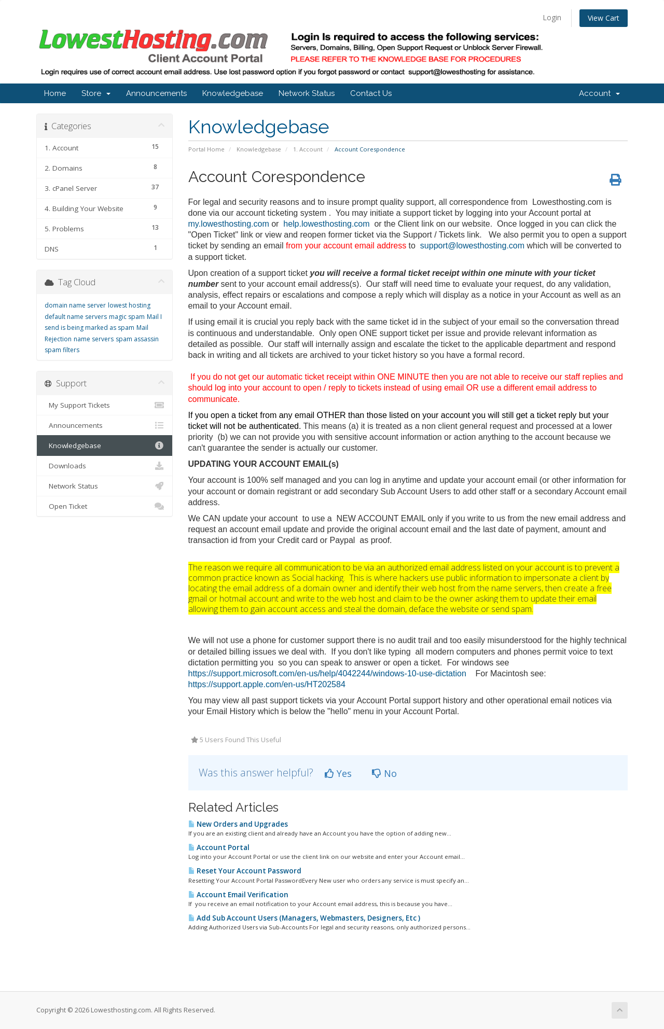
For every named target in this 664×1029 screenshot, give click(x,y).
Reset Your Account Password (244, 870)
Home (55, 93)
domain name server (75, 305)
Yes (338, 773)
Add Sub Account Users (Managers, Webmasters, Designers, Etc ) (304, 918)
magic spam (127, 316)
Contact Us (371, 93)
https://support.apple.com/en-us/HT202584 (266, 684)
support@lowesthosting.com (472, 245)
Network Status (307, 93)
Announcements (156, 93)
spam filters (62, 349)
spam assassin (137, 339)
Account (599, 93)
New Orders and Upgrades (238, 824)
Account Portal (219, 847)
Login (552, 17)
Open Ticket (104, 506)
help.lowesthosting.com (326, 223)
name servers (94, 339)
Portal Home (206, 149)
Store (95, 93)
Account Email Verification (238, 894)
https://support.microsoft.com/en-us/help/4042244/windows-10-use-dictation (327, 673)
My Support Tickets (104, 405)
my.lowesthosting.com (228, 223)
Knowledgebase (232, 93)
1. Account (308, 149)
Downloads (104, 466)
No (384, 773)
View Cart (603, 18)
